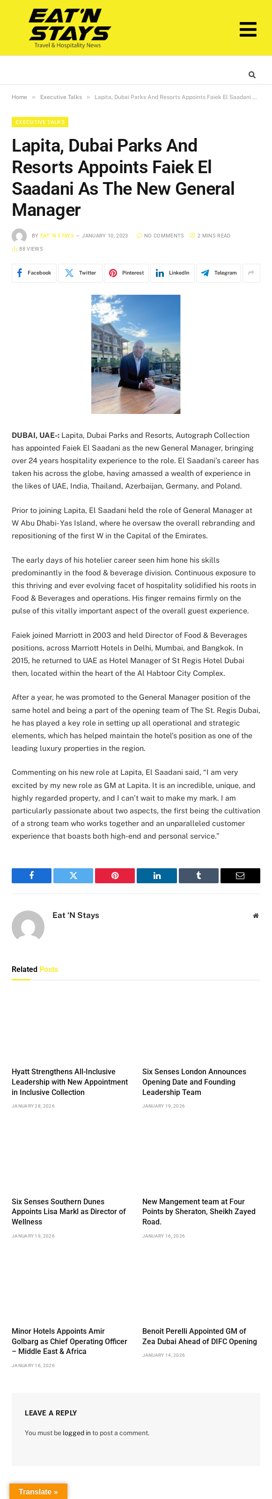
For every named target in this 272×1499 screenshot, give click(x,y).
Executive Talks (40, 122)
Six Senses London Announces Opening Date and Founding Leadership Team (194, 1082)
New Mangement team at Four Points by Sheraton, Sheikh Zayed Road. (199, 1212)
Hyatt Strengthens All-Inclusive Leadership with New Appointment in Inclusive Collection (70, 1082)
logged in (77, 1433)
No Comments (160, 236)
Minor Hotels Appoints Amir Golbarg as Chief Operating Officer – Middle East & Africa (69, 1341)
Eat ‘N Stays (57, 236)
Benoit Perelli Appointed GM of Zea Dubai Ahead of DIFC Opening (199, 1336)
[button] (248, 29)
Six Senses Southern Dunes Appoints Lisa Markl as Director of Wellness (69, 1212)
